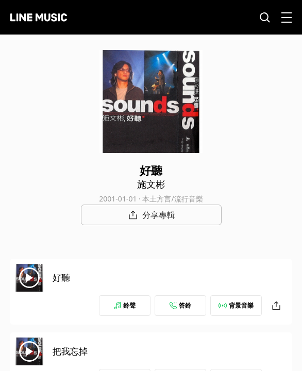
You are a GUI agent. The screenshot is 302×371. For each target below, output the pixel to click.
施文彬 (151, 184)
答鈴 (180, 305)
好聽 (61, 277)
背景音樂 (236, 305)
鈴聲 (125, 305)
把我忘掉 (70, 351)
